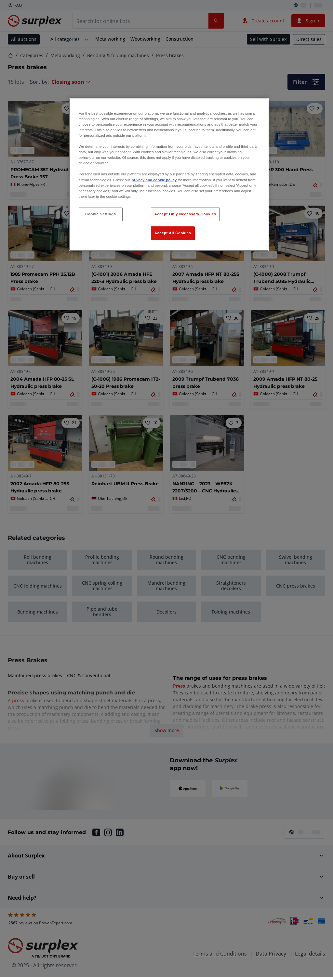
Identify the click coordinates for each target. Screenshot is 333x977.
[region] (169, 174)
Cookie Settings (100, 214)
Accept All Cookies (172, 233)
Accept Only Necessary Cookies (185, 214)
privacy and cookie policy (154, 180)
